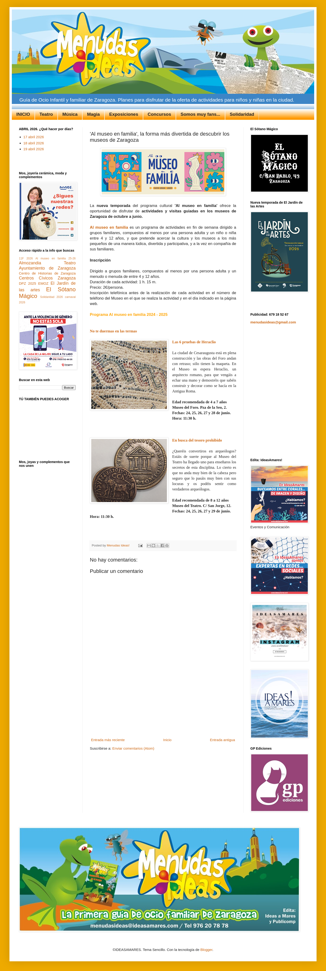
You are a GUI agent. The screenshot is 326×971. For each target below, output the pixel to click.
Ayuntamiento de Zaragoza (47, 268)
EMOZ (43, 283)
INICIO (23, 114)
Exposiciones (123, 114)
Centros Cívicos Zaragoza (47, 278)
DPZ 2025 (27, 283)
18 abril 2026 (33, 143)
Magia (93, 114)
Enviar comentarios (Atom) (133, 748)
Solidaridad (242, 114)
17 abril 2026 (33, 137)
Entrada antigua (222, 740)
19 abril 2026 (33, 149)
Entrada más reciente (108, 740)
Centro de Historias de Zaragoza (47, 273)
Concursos (159, 114)
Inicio (167, 740)
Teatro (46, 114)
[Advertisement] (163, 706)
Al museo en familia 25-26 (55, 258)
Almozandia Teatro (47, 263)
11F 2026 (26, 258)
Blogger (206, 950)
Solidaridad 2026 (51, 297)
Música (70, 114)
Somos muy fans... (200, 114)
